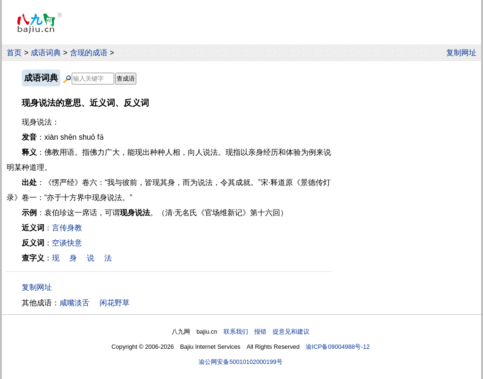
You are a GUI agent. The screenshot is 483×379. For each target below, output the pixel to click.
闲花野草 (115, 303)
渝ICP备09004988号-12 (338, 346)
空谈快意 (67, 243)
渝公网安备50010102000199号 (241, 361)
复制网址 (463, 52)
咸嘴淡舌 (74, 303)
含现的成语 (89, 53)
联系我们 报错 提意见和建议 (266, 331)
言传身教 (67, 228)
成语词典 (46, 53)
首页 (14, 53)
